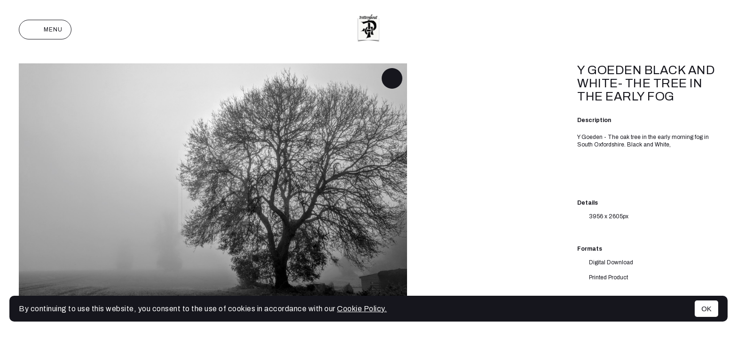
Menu (45, 29)
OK (706, 309)
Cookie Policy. (362, 309)
